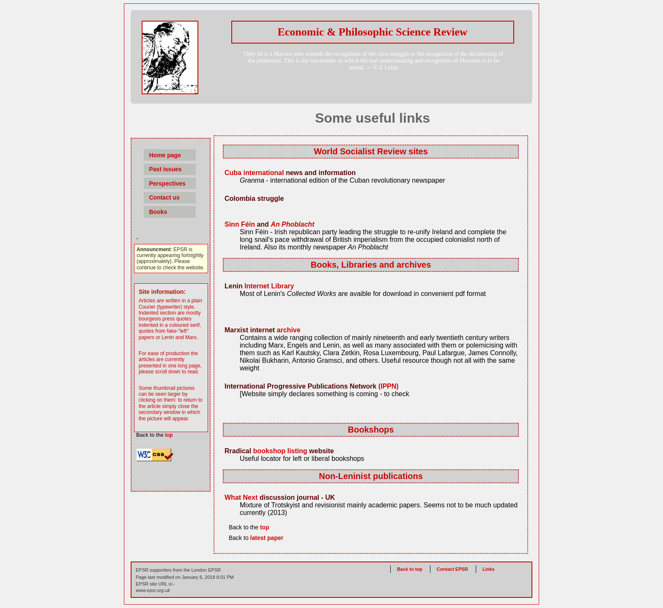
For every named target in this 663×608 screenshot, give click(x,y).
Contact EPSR (452, 569)
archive (289, 330)
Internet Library (269, 286)
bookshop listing (280, 451)
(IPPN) (388, 386)
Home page (165, 155)
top (169, 435)
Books (158, 211)
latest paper (267, 537)
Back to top (410, 569)
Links (488, 569)
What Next (241, 497)
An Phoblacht (292, 224)
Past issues (165, 169)
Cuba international (254, 172)
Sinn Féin (240, 224)
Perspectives (167, 183)
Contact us (164, 197)
